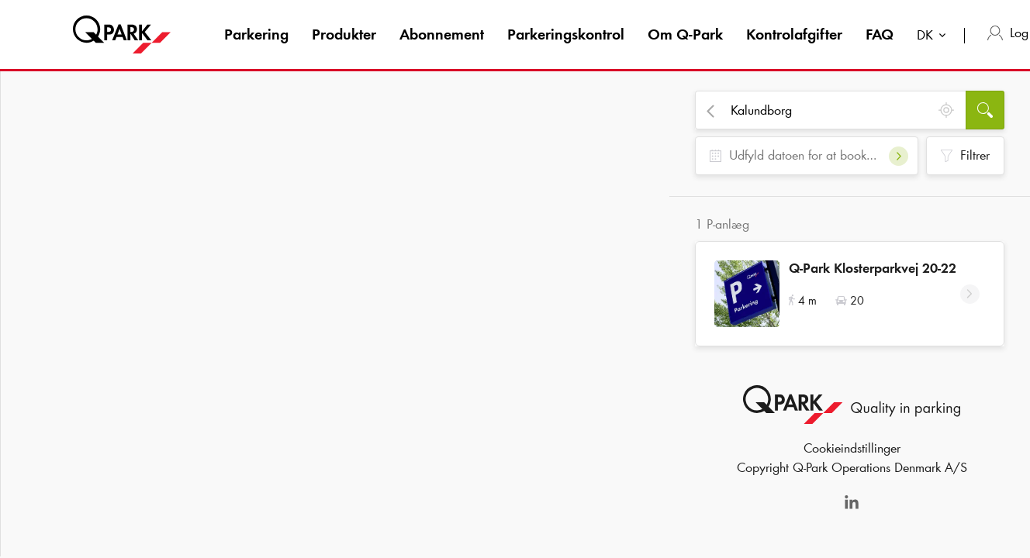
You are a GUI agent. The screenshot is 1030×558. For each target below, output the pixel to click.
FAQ (879, 34)
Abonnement (441, 34)
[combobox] (934, 37)
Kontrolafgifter (794, 34)
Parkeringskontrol (565, 34)
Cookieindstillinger (852, 453)
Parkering (256, 34)
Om (685, 34)
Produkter (344, 34)
